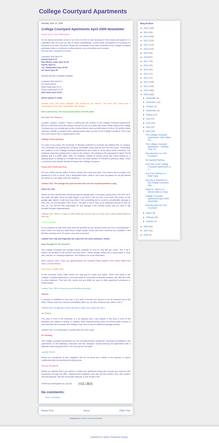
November (151, 102)
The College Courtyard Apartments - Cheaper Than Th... (157, 146)
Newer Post (47, 410)
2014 (146, 74)
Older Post (124, 410)
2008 (146, 226)
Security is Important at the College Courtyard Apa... (157, 182)
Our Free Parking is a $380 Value (156, 174)
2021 (146, 45)
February (150, 217)
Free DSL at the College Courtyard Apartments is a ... (158, 166)
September (151, 110)
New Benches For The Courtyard (156, 154)
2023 (146, 36)
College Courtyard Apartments (83, 11)
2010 (146, 90)
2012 (146, 82)
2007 (146, 230)
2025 (146, 28)
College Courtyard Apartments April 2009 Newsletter (157, 198)
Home (86, 410)
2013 (146, 78)
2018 (146, 57)
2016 (146, 65)
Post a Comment (52, 397)
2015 (146, 69)
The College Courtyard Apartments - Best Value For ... (158, 137)
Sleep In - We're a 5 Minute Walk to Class (157, 190)
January (150, 221)
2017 (146, 61)
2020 (146, 49)
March (149, 213)
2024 (146, 32)
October (150, 106)
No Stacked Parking (155, 160)
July (148, 119)
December (151, 98)
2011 (146, 86)
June (148, 123)
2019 (146, 53)
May (148, 127)
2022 (146, 40)
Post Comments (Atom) (92, 418)
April (148, 131)
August (149, 114)
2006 (146, 235)
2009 (146, 94)
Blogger (124, 437)
